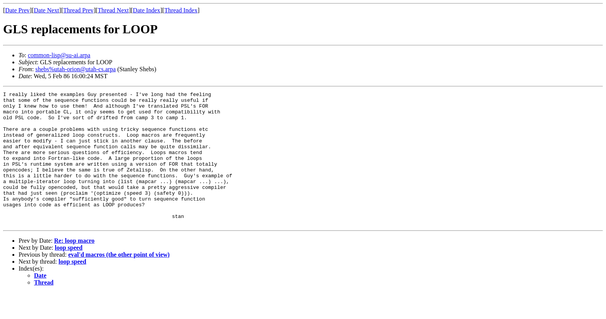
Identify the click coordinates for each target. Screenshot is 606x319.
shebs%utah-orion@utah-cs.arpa (75, 69)
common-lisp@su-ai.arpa (59, 55)
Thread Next (113, 10)
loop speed (69, 274)
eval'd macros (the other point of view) (118, 281)
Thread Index (180, 10)
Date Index (146, 10)
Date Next (46, 10)
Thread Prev (78, 10)
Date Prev (17, 10)
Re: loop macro (74, 267)
